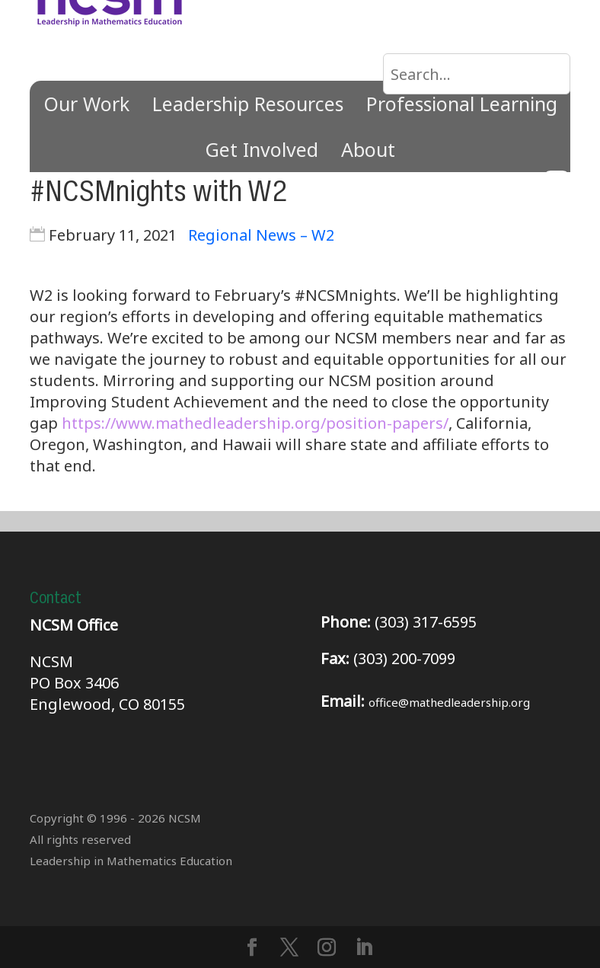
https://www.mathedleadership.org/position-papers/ (255, 423)
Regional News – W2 (261, 235)
